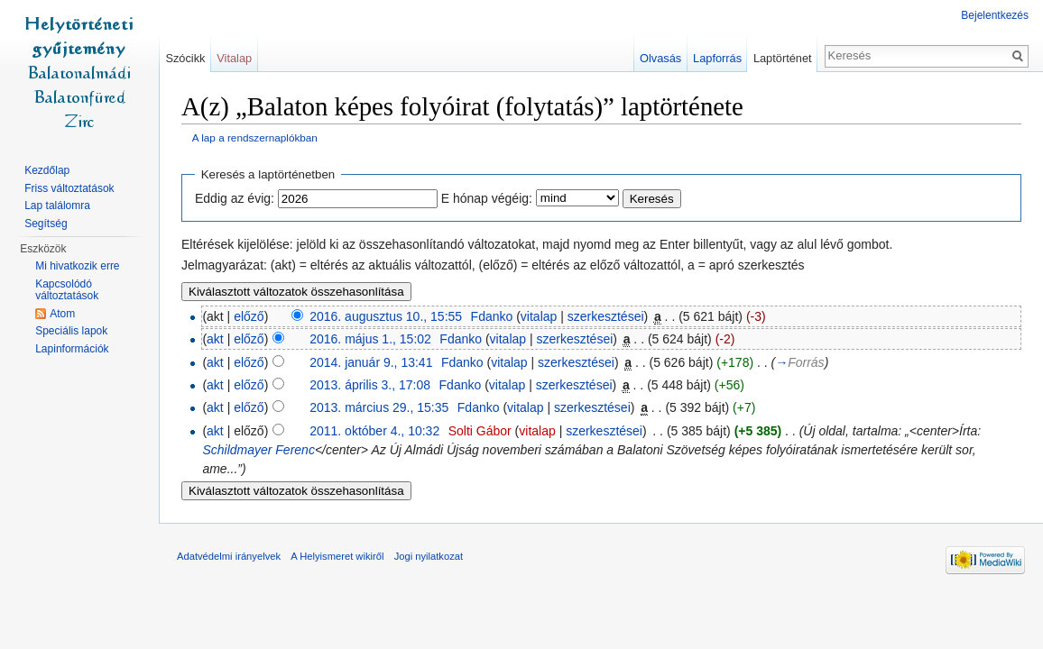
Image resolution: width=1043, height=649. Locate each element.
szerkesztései (606, 316)
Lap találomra (57, 205)
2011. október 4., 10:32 (374, 431)
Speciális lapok (71, 330)
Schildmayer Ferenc (258, 450)
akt (215, 339)
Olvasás (660, 58)
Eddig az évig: (234, 198)
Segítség (45, 223)
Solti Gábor (480, 431)
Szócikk (185, 58)
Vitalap (234, 58)
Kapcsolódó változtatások (66, 290)
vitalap (539, 316)
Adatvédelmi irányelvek (229, 556)
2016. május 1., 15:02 (370, 339)
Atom (62, 313)
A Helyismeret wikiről (337, 556)
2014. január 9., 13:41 (370, 362)
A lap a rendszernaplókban (255, 137)
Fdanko (492, 316)
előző (248, 316)
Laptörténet (782, 58)
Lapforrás (717, 58)
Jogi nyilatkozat (429, 556)
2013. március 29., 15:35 (378, 407)
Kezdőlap (46, 170)
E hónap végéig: (486, 198)
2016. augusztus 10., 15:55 (385, 316)
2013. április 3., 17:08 (369, 385)
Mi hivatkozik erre (77, 266)
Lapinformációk (71, 349)
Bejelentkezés (995, 15)
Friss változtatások (69, 188)
